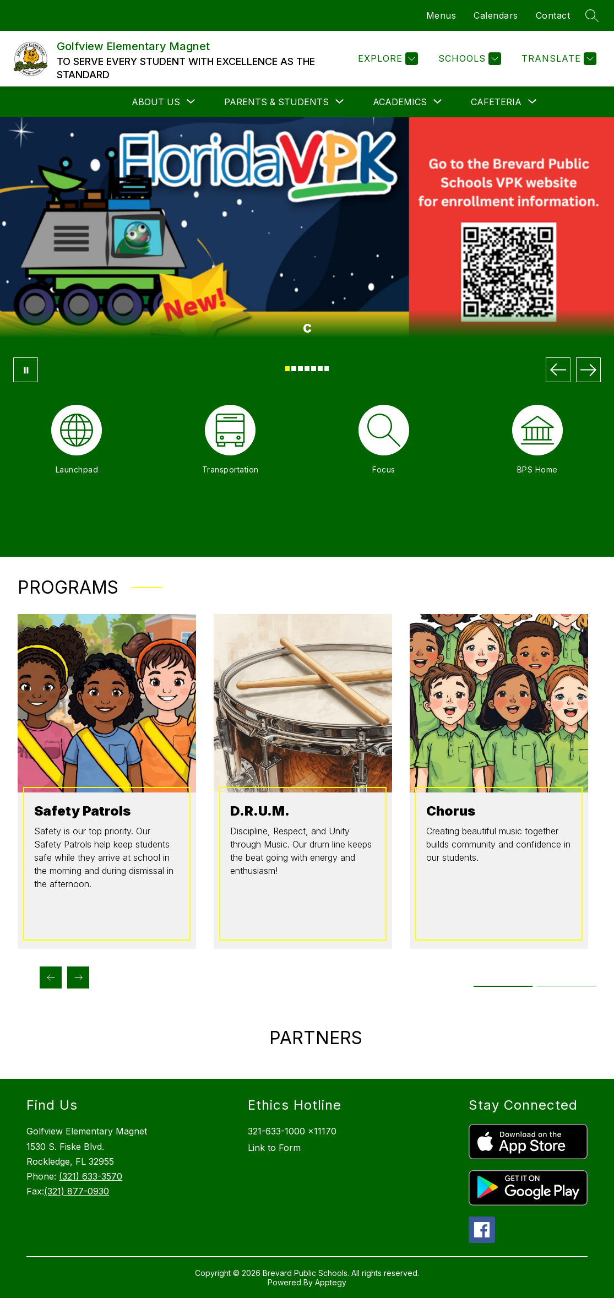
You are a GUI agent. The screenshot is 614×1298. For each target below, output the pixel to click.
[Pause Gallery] (25, 369)
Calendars (496, 15)
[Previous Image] (558, 369)
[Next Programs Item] (78, 977)
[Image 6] (320, 368)
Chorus (450, 811)
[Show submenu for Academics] (400, 101)
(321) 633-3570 (90, 1176)
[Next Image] (588, 369)
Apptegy (330, 1282)
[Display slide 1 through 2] (504, 986)
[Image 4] (307, 368)
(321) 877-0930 (76, 1191)
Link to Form (274, 1147)
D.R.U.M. (260, 811)
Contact (553, 15)
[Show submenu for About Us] (156, 101)
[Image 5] (313, 368)
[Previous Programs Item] (51, 977)
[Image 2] (293, 368)
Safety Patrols (82, 811)
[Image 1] (287, 368)
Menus (441, 15)
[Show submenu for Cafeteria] (496, 101)
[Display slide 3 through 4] (566, 986)
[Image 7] (326, 368)
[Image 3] (300, 368)
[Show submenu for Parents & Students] (276, 101)
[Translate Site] (557, 59)
